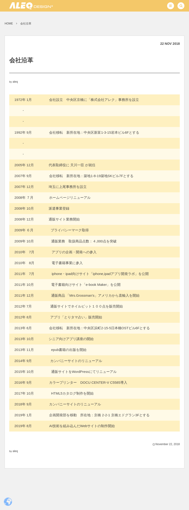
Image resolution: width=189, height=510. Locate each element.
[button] (170, 5)
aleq (15, 81)
